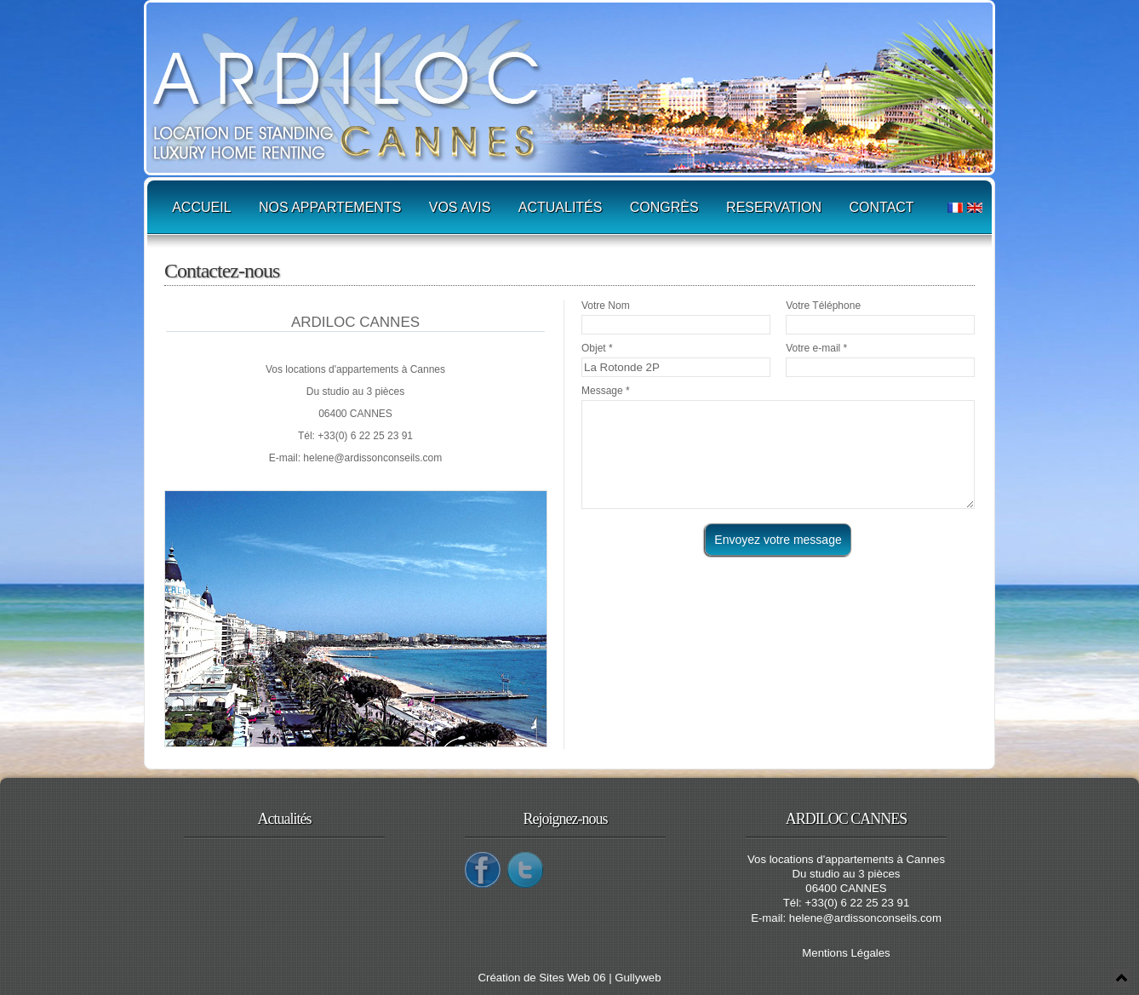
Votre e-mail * (816, 348)
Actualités (560, 207)
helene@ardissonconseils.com (372, 458)
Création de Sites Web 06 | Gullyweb (569, 977)
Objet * (597, 348)
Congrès (664, 207)
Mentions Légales (846, 952)
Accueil (201, 207)
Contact (882, 207)
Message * (605, 391)
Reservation (773, 207)
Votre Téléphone (823, 306)
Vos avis (460, 207)
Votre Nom (605, 306)
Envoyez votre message (777, 539)
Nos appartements (330, 207)
